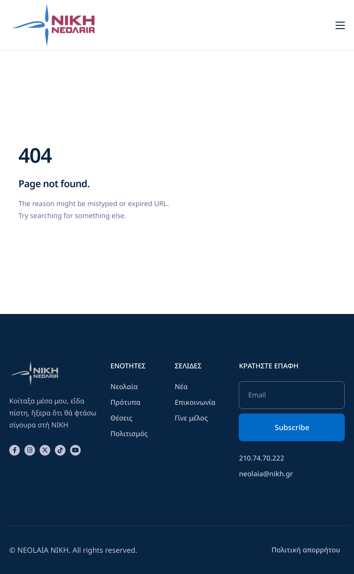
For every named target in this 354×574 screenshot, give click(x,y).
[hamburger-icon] (340, 25)
